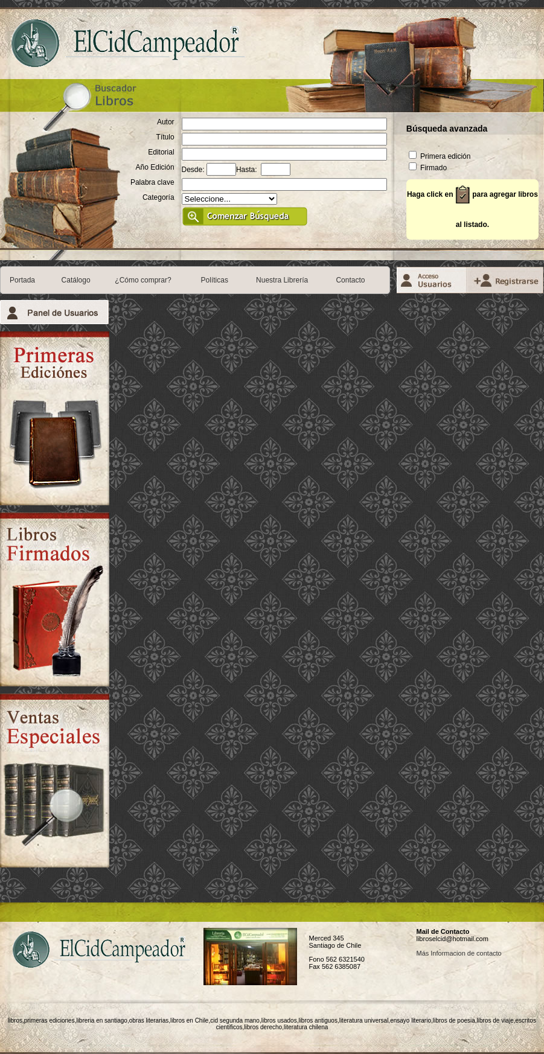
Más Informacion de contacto (458, 953)
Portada (22, 280)
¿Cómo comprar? (143, 280)
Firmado (428, 168)
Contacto (350, 280)
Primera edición (440, 156)
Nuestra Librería (282, 280)
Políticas (214, 280)
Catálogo (76, 280)
